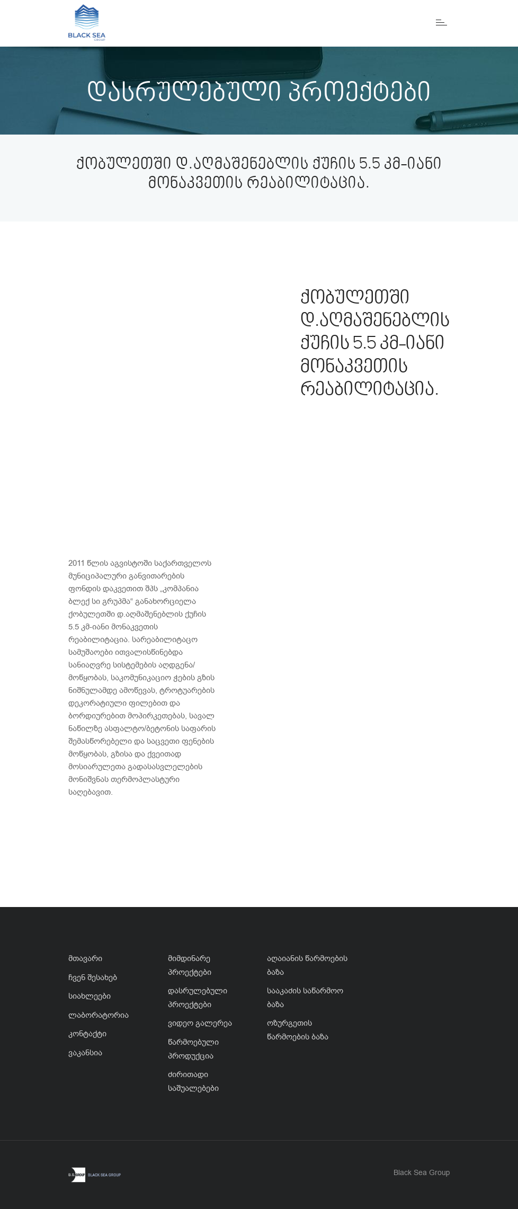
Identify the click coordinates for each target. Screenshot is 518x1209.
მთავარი (85, 958)
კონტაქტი (87, 1033)
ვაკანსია (85, 1052)
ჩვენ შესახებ (92, 977)
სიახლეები (89, 996)
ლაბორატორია (98, 1015)
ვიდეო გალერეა (200, 1023)
